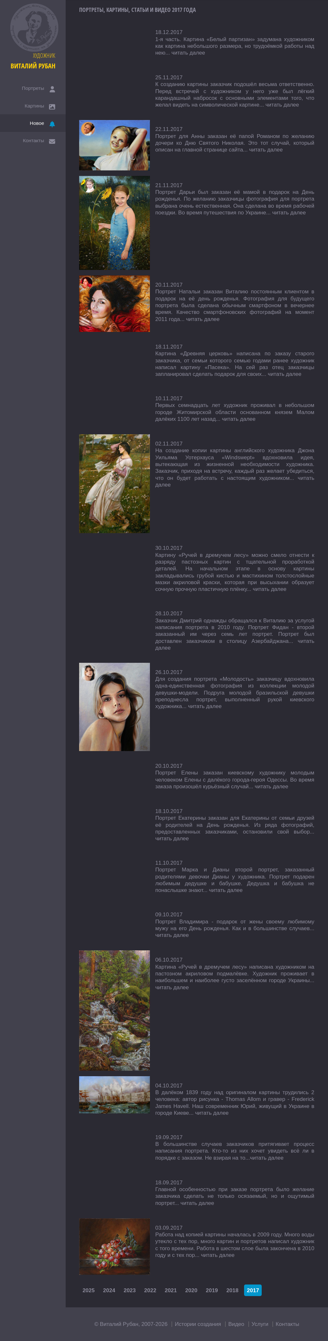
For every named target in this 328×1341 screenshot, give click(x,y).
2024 (109, 1290)
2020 (191, 1290)
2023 (130, 1290)
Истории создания (198, 1324)
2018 (232, 1290)
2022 (150, 1290)
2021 (171, 1290)
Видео (236, 1324)
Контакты (287, 1324)
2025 (89, 1290)
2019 (212, 1290)
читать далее (188, 53)
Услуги (259, 1324)
